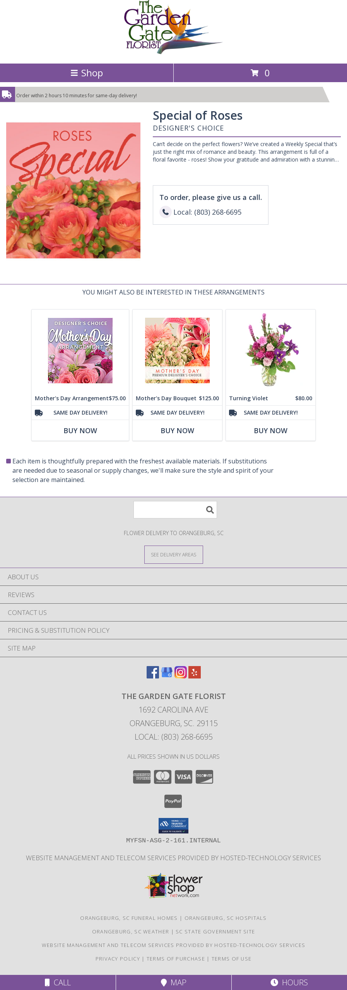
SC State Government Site (215, 931)
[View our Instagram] (180, 675)
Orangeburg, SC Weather (130, 931)
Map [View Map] (173, 982)
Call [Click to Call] (58, 982)
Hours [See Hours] (289, 982)
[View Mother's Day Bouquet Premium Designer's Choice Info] (177, 350)
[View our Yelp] (194, 675)
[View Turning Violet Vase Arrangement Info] (270, 350)
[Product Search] (175, 509)
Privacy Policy (118, 958)
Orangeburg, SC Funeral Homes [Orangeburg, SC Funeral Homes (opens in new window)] (129, 917)
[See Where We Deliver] (173, 554)
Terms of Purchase (176, 958)
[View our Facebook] (153, 675)
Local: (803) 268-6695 (174, 737)
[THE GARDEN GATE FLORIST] (173, 52)
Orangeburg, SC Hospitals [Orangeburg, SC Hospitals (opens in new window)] (226, 917)
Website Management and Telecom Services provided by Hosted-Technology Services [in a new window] (173, 857)
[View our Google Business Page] (167, 675)
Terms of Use (232, 958)
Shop (86, 72)
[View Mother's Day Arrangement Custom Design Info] (80, 350)
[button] (173, 825)
